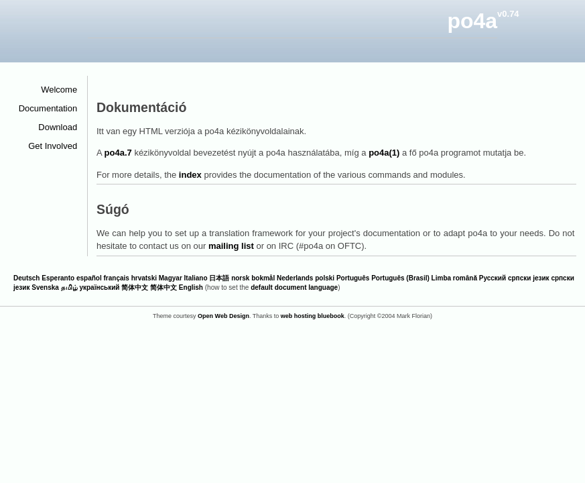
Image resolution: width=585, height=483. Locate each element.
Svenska (45, 287)
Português (352, 278)
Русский (492, 278)
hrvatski (144, 278)
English (191, 287)
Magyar (170, 278)
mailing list (231, 246)
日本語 (219, 278)
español (89, 278)
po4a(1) (384, 153)
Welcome (64, 90)
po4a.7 (118, 153)
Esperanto (58, 278)
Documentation (53, 108)
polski (324, 278)
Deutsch (26, 278)
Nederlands (295, 278)
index (190, 175)
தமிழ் (69, 287)
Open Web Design (223, 316)
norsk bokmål (253, 278)
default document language (294, 287)
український (99, 287)
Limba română (454, 278)
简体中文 (134, 287)
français (116, 278)
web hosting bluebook (312, 316)
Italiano (196, 278)
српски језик (528, 278)
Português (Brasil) (400, 278)
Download (62, 127)
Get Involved (57, 146)
